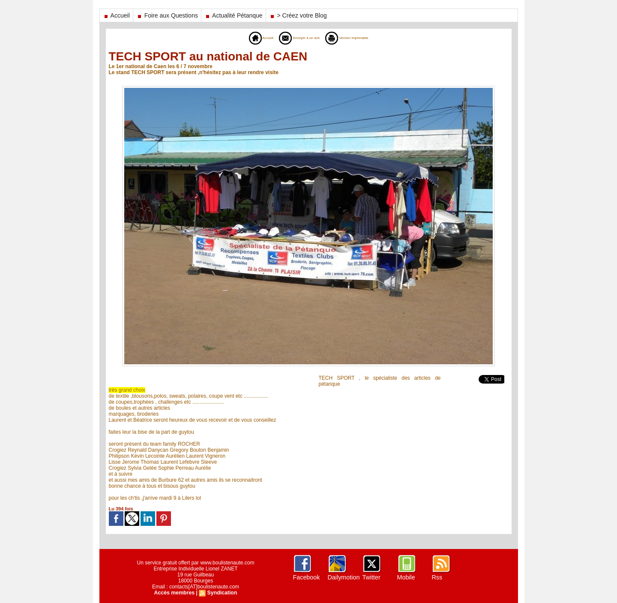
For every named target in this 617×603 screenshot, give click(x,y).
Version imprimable (357, 38)
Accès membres (175, 593)
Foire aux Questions (167, 15)
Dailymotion (343, 577)
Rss (437, 577)
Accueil (116, 15)
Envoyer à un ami (295, 38)
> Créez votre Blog (298, 15)
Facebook (306, 577)
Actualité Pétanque (233, 15)
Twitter (371, 577)
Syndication (221, 593)
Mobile (406, 577)
